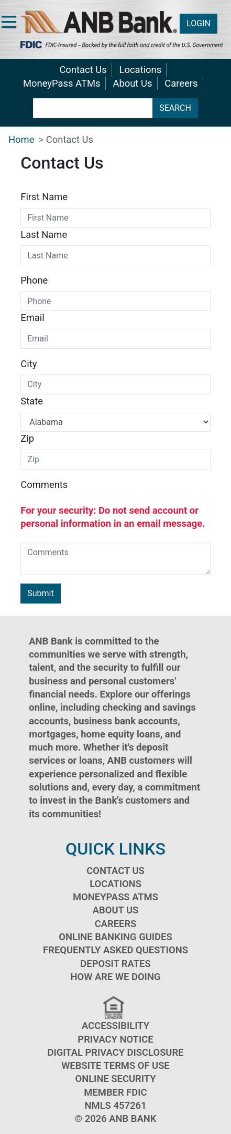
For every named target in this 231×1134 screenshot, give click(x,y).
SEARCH (175, 108)
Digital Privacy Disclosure (115, 1052)
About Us (132, 83)
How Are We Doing (116, 976)
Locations (140, 69)
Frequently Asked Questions (115, 949)
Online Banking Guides (115, 936)
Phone (34, 280)
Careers (180, 83)
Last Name (43, 234)
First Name (44, 196)
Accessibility (115, 1025)
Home (21, 139)
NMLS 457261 (116, 1105)
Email (32, 317)
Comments (44, 484)
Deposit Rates (115, 963)
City (28, 363)
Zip (27, 438)
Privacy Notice (115, 1039)
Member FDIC (115, 1092)
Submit (40, 593)
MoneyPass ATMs (61, 83)
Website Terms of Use (115, 1065)
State (31, 401)
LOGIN (198, 23)
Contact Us (82, 69)
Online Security (115, 1078)
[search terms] (93, 108)
